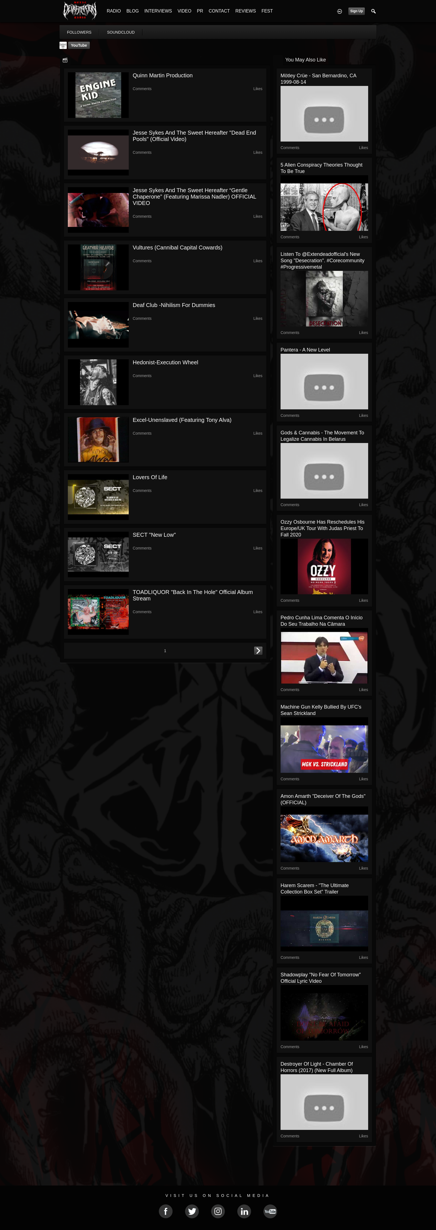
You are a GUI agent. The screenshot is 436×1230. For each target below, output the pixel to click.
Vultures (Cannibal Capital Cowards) (177, 247)
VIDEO (184, 11)
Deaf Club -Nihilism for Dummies (174, 305)
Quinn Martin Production (163, 75)
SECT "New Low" (154, 535)
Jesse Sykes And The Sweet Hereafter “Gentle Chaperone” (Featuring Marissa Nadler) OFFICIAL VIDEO (194, 196)
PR (200, 11)
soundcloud (121, 32)
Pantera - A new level (305, 350)
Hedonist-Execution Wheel (165, 362)
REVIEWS (246, 11)
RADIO (114, 11)
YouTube (79, 45)
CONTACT (219, 11)
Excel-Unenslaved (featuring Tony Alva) (182, 420)
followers (79, 32)
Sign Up (356, 11)
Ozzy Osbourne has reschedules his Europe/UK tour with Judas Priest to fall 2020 (323, 528)
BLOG (133, 11)
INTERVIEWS (158, 11)
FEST (267, 11)
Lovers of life (150, 477)
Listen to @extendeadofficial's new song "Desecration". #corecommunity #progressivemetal (323, 260)
